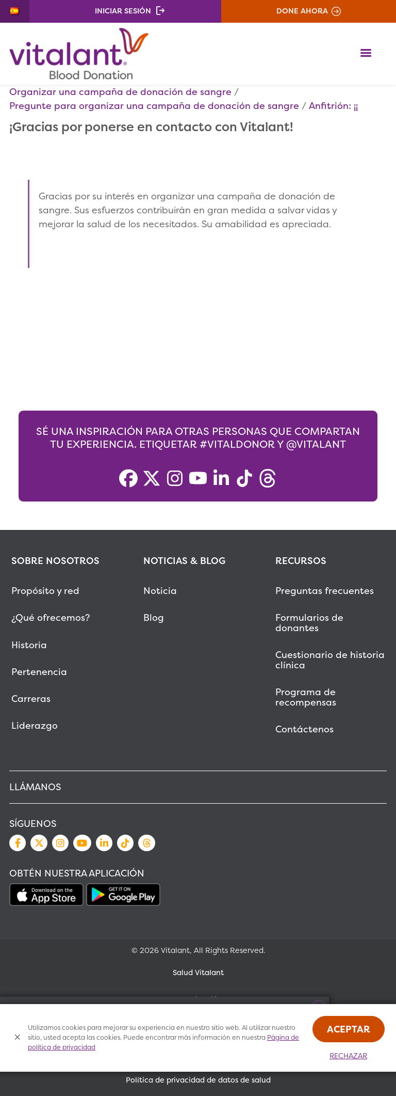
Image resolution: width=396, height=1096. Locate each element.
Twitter (38, 843)
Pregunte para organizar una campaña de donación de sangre (154, 105)
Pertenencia (39, 671)
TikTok (125, 843)
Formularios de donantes (309, 622)
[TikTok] (244, 478)
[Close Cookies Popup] (18, 1038)
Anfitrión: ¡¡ (333, 105)
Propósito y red (45, 590)
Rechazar (348, 1056)
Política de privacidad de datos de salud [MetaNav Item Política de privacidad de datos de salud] (198, 1080)
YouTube (82, 843)
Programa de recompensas (305, 697)
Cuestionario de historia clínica (330, 659)
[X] (151, 478)
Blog (153, 617)
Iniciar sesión (123, 11)
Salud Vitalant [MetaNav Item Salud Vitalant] (198, 972)
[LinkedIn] (221, 478)
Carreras (31, 698)
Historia (29, 644)
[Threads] (267, 478)
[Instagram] (175, 478)
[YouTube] (198, 478)
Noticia (160, 590)
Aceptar (348, 1029)
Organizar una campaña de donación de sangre (120, 91)
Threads (146, 843)
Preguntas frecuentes (324, 590)
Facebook (17, 843)
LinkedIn (104, 843)
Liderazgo (34, 725)
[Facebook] (128, 478)
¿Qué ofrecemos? (50, 617)
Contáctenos (304, 729)
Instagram (60, 843)
